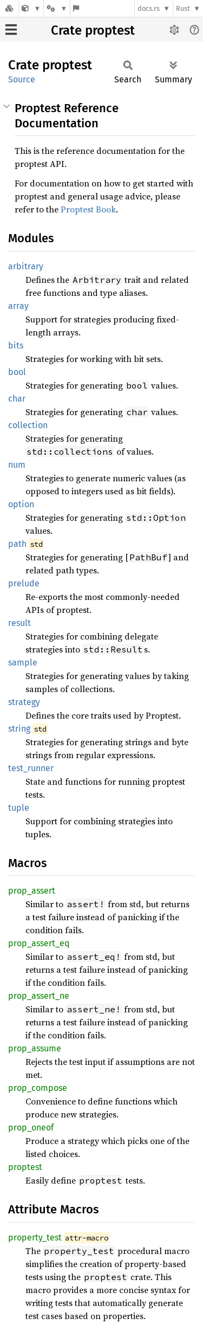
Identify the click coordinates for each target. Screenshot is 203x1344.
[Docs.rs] (9, 8)
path (17, 544)
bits (15, 345)
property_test (35, 1237)
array (18, 306)
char (16, 398)
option (21, 504)
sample (22, 662)
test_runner (31, 768)
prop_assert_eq (38, 943)
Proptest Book (88, 209)
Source (21, 79)
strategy (24, 702)
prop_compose (37, 1088)
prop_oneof (31, 1127)
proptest (25, 1167)
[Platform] (57, 8)
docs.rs (148, 8)
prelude (24, 583)
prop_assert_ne (38, 996)
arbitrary (25, 266)
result (19, 623)
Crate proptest (93, 30)
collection (28, 425)
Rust (183, 8)
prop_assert (31, 891)
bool (17, 372)
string (19, 728)
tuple (18, 808)
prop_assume (34, 1048)
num (16, 465)
